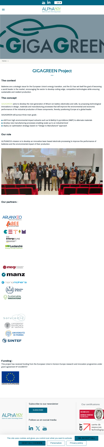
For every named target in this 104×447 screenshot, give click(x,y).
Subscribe (38, 410)
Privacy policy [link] (76, 443)
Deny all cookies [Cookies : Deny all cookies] (32, 443)
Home (4, 61)
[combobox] (58, 2)
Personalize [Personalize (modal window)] (56, 443)
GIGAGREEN (7, 104)
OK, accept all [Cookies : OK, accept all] (86, 438)
